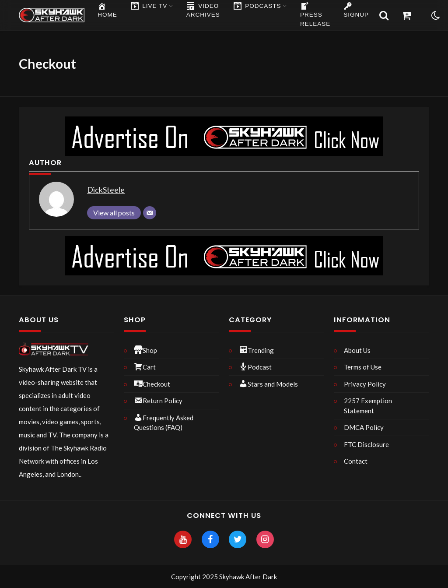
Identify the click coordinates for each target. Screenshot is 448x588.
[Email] (149, 212)
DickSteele (106, 189)
